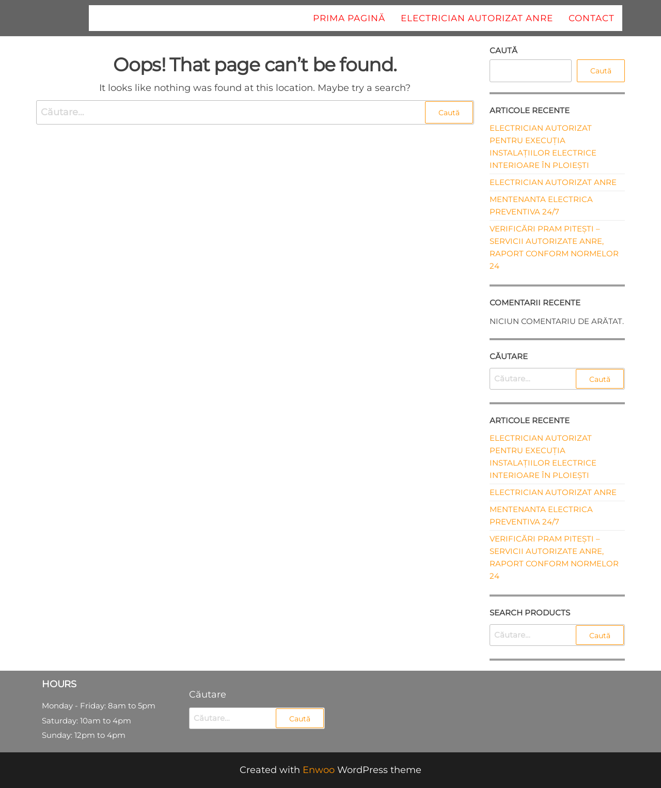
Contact (592, 18)
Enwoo (319, 770)
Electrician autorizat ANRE (477, 18)
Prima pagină (349, 18)
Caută (503, 50)
